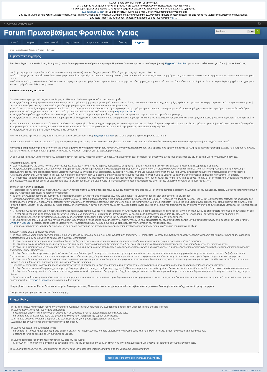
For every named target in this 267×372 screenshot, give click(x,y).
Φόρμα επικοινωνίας (98, 42)
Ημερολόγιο (72, 42)
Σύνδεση (122, 42)
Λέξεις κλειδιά (51, 42)
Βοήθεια (31, 42)
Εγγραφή (140, 42)
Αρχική (14, 42)
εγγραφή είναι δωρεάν (93, 12)
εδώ (174, 18)
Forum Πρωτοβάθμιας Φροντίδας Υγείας (71, 32)
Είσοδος (182, 63)
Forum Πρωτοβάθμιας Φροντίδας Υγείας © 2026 (241, 370)
